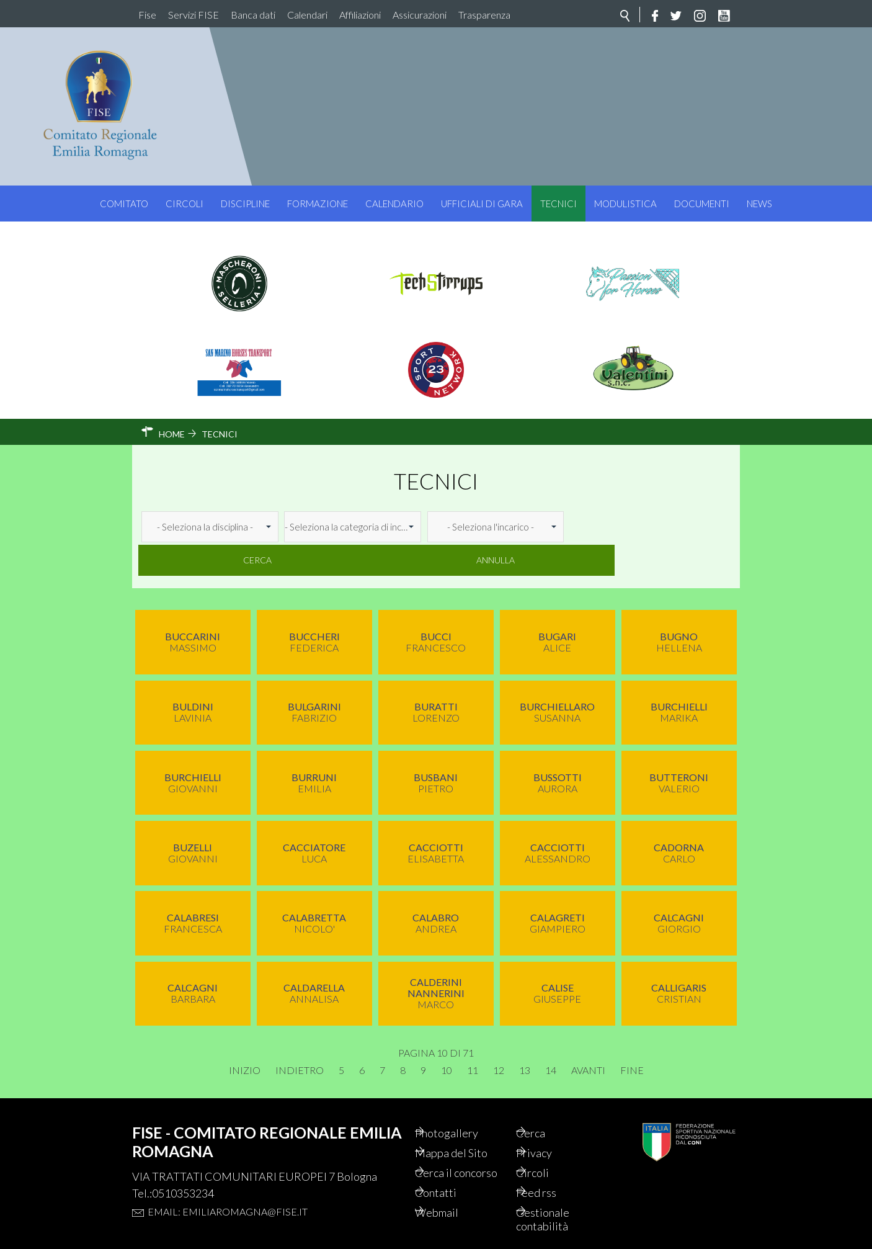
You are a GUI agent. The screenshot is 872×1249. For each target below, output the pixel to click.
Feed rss (554, 1177)
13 (524, 1036)
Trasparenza (484, 14)
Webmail (454, 1198)
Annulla (692, 526)
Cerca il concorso (454, 1149)
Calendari (307, 14)
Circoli (184, 203)
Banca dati (253, 14)
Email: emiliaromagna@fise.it (228, 1177)
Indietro (299, 1036)
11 (472, 1036)
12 (498, 1036)
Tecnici (558, 203)
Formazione (317, 203)
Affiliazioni (360, 14)
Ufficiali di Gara (482, 203)
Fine (632, 1036)
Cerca (608, 526)
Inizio (244, 1036)
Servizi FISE (193, 14)
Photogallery (464, 1099)
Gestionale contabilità (560, 1206)
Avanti (588, 1036)
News (759, 203)
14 (550, 1036)
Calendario (394, 203)
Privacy (551, 1120)
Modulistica (625, 203)
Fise (147, 14)
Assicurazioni (420, 14)
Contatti (452, 1177)
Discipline (245, 203)
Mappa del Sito (469, 1120)
